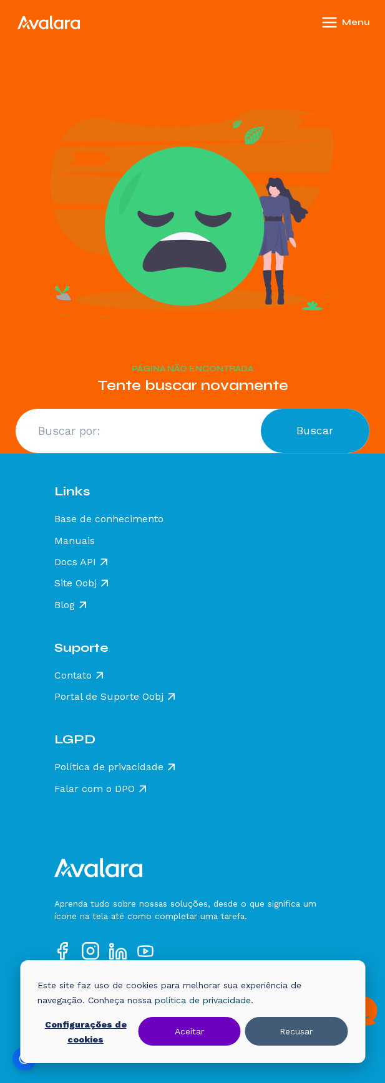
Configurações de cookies (86, 1032)
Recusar (296, 1031)
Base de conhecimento (108, 519)
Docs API (75, 562)
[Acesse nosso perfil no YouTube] (145, 951)
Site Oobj (75, 583)
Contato (73, 675)
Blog (64, 605)
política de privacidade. (204, 1000)
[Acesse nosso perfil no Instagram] (90, 951)
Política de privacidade (108, 767)
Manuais (74, 541)
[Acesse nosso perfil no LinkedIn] (118, 951)
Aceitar (189, 1031)
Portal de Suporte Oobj (108, 697)
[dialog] (192, 1011)
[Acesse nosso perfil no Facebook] (63, 951)
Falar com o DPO (94, 789)
